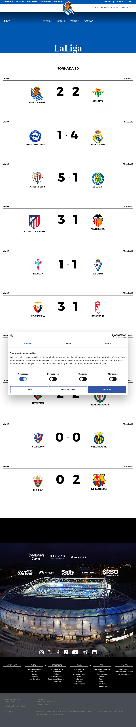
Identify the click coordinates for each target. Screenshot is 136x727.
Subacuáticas (56, 677)
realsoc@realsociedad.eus (14, 706)
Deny (29, 390)
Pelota (57, 674)
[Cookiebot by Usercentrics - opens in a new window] (114, 336)
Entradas (32, 2)
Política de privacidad (45, 702)
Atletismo (57, 672)
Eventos (58, 2)
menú (6, 21)
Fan (101, 665)
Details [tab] (68, 343)
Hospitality (45, 2)
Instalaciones (79, 684)
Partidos (74, 21)
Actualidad (11, 665)
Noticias (61, 21)
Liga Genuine (34, 679)
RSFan (102, 677)
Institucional (79, 669)
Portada (47, 21)
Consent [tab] (28, 343)
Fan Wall (101, 684)
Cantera (34, 677)
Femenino (34, 672)
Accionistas (102, 674)
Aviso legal (40, 699)
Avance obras (124, 674)
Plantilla (88, 21)
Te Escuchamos (101, 686)
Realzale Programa (102, 669)
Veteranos (56, 681)
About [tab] (108, 343)
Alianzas (79, 679)
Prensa (79, 681)
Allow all (107, 390)
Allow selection (68, 390)
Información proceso (124, 672)
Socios (102, 672)
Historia (79, 677)
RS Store (20, 2)
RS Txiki (101, 681)
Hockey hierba (56, 669)
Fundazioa (8, 2)
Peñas (101, 679)
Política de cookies (44, 704)
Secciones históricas (56, 679)
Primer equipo (34, 669)
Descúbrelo (124, 669)
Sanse (34, 674)
